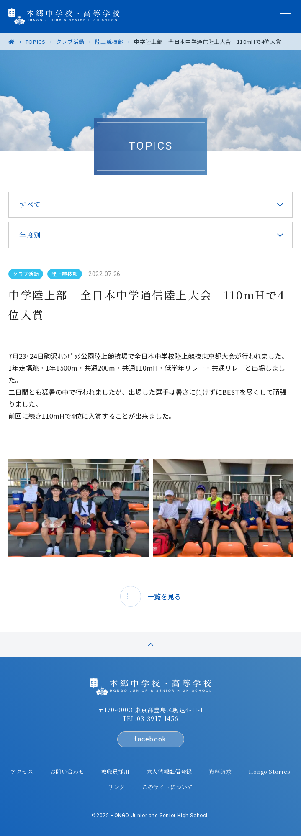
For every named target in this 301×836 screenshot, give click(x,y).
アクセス (21, 771)
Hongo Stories (270, 771)
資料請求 (220, 771)
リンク (116, 787)
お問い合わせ (67, 771)
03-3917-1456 (157, 718)
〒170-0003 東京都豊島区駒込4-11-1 (150, 710)
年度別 (30, 235)
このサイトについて (167, 787)
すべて (30, 204)
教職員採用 (115, 771)
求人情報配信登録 (169, 771)
